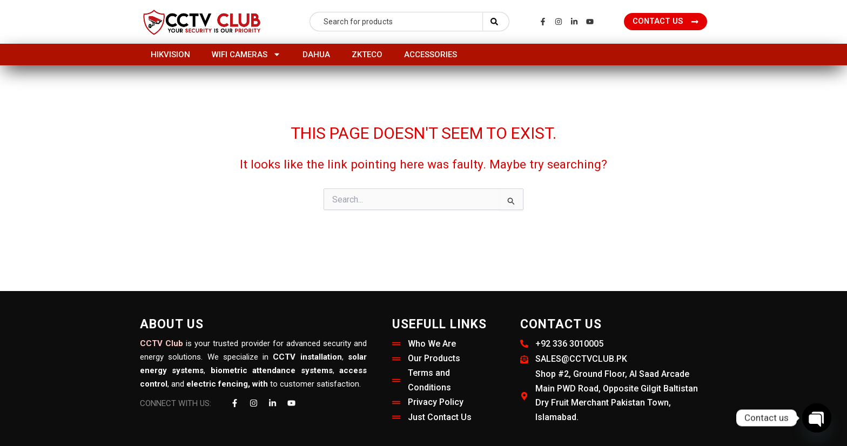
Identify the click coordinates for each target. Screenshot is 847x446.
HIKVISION (170, 54)
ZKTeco (367, 54)
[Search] (495, 21)
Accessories (430, 54)
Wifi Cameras (246, 54)
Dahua (316, 54)
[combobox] (396, 21)
